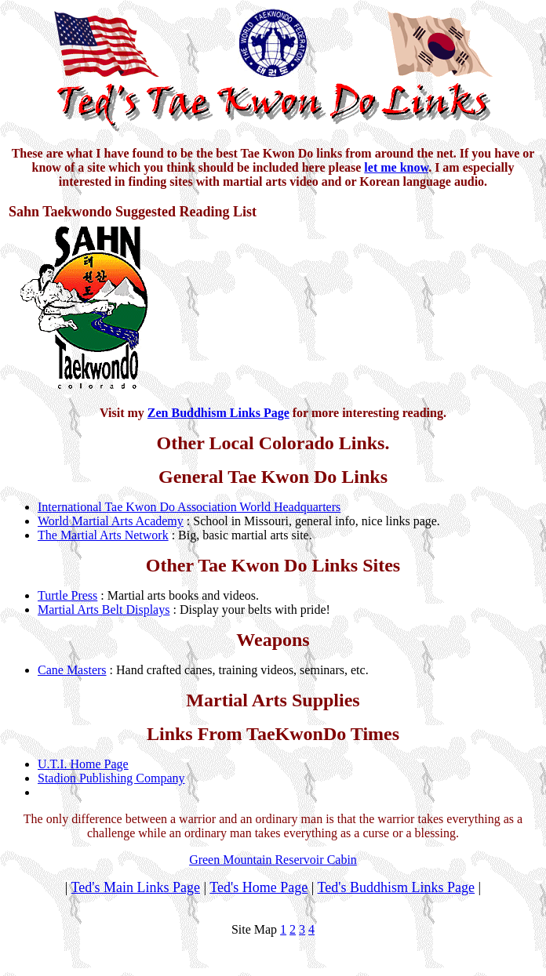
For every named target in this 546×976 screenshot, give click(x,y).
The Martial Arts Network (103, 535)
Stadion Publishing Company (111, 778)
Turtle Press (67, 595)
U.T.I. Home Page (83, 764)
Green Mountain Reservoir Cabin (273, 859)
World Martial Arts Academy (111, 521)
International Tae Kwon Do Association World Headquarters (189, 506)
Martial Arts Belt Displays (103, 609)
